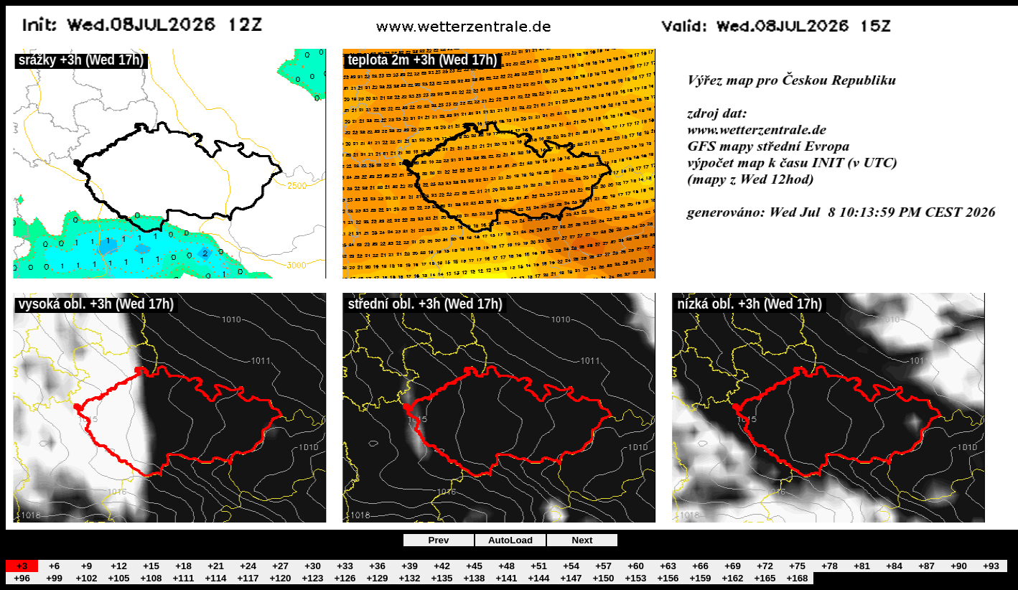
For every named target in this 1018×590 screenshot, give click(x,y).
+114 (215, 578)
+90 (959, 566)
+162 (732, 578)
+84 (894, 566)
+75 (797, 566)
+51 (539, 566)
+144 (538, 578)
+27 (280, 566)
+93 (991, 566)
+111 (183, 578)
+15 (151, 566)
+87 (926, 566)
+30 (312, 566)
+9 (86, 566)
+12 (119, 566)
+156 (667, 578)
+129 (377, 578)
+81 (862, 566)
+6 (54, 566)
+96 (22, 578)
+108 (151, 578)
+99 (54, 578)
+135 (441, 578)
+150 (603, 578)
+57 (603, 566)
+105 (118, 578)
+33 (345, 566)
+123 (312, 578)
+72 (765, 566)
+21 (215, 566)
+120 (280, 578)
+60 (635, 566)
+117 (247, 578)
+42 (442, 566)
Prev (439, 540)
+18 (183, 566)
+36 (377, 566)
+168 (797, 578)
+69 (732, 566)
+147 (571, 578)
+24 (248, 566)
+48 (506, 566)
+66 (700, 566)
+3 (22, 566)
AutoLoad (510, 540)
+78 (829, 566)
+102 (86, 578)
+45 (474, 566)
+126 (344, 578)
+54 (571, 566)
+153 (635, 578)
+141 (506, 578)
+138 (474, 578)
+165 (764, 578)
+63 (668, 566)
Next (582, 540)
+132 (409, 578)
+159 (700, 578)
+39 (409, 566)
